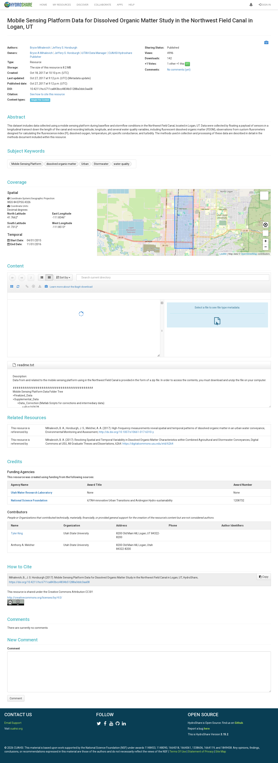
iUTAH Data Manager (94, 52)
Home (43, 4)
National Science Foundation (29, 500)
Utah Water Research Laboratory (31, 492)
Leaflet (223, 254)
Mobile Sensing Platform (26, 163)
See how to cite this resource (47, 94)
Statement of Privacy (201, 751)
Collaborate (102, 4)
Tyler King (17, 533)
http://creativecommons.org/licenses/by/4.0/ (34, 597)
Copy (263, 576)
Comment (13, 648)
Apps (120, 4)
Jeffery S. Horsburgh (64, 47)
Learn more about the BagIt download (71, 286)
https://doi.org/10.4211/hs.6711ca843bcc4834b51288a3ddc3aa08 (49, 582)
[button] (251, 5)
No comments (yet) (178, 69)
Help (132, 4)
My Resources (62, 4)
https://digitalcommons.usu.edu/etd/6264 (147, 443)
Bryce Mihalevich (40, 47)
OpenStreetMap (249, 254)
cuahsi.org (16, 728)
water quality (121, 163)
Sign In (265, 4)
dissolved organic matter (61, 163)
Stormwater (101, 163)
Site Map (220, 751)
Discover (82, 4)
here (207, 728)
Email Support (12, 722)
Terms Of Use (177, 751)
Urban (85, 163)
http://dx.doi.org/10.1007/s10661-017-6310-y (126, 432)
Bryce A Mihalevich (41, 52)
